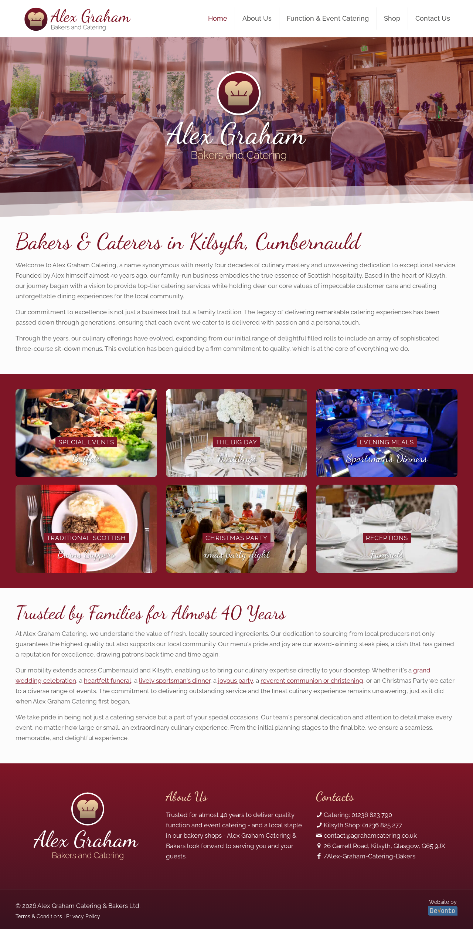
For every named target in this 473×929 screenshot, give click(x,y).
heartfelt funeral (107, 680)
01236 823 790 (371, 814)
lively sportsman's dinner (174, 680)
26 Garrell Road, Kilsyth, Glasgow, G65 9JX (384, 846)
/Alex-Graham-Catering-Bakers (369, 856)
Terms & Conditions (39, 916)
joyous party (235, 680)
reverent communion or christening (312, 680)
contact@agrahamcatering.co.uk (370, 835)
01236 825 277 (382, 825)
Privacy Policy (83, 916)
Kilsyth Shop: (342, 825)
